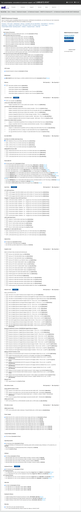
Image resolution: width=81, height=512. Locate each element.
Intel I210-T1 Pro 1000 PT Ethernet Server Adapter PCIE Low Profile (26, 294)
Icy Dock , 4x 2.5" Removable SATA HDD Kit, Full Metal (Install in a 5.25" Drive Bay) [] (31, 175)
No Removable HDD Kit (14, 163)
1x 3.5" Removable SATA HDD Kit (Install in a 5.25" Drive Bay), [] (25, 165)
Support (31, 7)
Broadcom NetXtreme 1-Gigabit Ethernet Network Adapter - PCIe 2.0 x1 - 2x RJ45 (29, 330)
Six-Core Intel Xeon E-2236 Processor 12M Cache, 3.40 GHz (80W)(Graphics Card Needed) (28, 52)
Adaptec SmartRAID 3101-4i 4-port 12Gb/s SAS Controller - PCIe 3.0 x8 (27, 104)
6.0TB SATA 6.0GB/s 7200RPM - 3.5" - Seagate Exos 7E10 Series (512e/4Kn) (29, 203)
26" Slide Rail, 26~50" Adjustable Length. (17, 489)
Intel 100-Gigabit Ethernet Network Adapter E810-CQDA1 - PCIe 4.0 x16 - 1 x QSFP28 (30, 322)
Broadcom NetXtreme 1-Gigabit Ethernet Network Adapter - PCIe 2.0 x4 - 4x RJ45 (29, 332)
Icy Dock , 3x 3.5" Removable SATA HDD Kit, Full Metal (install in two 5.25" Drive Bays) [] (31, 172)
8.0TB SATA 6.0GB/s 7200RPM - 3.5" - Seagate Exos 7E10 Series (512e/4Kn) (29, 205)
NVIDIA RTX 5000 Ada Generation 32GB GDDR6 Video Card (25, 283)
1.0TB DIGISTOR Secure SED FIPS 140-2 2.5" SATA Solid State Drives (27, 232)
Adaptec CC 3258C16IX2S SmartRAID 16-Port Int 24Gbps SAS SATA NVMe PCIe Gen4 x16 (32, 127)
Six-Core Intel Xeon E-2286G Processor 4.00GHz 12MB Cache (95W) (23, 64)
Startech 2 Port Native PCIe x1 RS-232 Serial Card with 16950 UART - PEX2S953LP (29, 390)
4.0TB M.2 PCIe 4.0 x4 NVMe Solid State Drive (22, 146)
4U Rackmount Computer (33, 11)
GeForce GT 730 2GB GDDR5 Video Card (21, 256)
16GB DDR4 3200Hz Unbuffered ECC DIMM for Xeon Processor (25, 91)
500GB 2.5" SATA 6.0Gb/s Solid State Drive (21, 221)
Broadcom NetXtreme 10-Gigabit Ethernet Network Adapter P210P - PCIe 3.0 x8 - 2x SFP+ (31, 336)
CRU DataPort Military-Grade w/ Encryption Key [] (23, 182)
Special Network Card (17, 381)
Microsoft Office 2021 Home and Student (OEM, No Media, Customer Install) (24, 457)
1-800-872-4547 (71, 49)
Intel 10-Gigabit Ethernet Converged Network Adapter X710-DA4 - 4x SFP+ (28, 310)
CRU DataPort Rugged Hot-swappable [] (19, 181)
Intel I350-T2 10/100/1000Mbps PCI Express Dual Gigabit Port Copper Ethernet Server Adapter (32, 296)
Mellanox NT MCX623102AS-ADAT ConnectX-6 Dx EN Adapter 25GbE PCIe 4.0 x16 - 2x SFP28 (32, 353)
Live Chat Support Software (68, 51)
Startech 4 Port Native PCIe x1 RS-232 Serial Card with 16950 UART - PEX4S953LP (30, 392)
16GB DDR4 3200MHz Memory (18, 87)
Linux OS (10, 449)
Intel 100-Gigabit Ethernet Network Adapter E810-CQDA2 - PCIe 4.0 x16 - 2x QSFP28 (30, 323)
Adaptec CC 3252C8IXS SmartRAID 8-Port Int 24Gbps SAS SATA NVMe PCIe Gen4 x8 (31, 122)
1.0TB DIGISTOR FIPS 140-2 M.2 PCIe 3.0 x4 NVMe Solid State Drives (27, 154)
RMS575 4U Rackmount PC (46, 11)
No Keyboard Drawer (13, 469)
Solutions (23, 7)
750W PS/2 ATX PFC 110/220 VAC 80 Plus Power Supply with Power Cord (23, 420)
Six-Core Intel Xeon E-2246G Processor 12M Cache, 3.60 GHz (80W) (23, 59)
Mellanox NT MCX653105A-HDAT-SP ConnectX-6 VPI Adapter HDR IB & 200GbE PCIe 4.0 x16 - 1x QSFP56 (32, 365)
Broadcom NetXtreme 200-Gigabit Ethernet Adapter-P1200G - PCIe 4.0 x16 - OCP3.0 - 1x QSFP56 (33, 345)
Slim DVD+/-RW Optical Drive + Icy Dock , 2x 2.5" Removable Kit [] (26, 169)
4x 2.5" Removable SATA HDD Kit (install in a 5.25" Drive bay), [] (25, 168)
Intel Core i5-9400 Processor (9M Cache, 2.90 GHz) (19, 38)
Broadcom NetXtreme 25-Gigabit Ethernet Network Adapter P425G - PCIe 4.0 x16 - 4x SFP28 (32, 340)
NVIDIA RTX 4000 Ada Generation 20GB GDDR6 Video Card (25, 279)
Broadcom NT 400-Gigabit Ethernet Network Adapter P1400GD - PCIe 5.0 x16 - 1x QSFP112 (32, 349)
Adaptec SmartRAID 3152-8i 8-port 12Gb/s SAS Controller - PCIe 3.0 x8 (27, 112)
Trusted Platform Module (7, 26)
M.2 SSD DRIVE (36, 23)
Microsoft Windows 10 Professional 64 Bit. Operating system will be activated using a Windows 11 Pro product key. (30, 445)
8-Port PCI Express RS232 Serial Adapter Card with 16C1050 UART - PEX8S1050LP (30, 397)
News (46, 7)
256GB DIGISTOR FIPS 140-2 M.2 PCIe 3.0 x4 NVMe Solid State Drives (27, 150)
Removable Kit (44, 23)
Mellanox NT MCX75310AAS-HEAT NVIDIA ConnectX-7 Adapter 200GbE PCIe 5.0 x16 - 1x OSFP (30, 368)
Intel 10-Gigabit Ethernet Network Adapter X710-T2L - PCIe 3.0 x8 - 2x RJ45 (28, 304)
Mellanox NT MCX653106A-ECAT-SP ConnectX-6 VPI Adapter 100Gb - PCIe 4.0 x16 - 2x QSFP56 (30, 363)
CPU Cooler (10, 23)
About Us (54, 7)
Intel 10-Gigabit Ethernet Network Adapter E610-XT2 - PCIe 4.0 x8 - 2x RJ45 (28, 312)
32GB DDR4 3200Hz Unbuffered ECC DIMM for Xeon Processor (26, 93)
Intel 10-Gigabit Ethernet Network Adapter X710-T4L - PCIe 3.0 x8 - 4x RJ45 (28, 306)
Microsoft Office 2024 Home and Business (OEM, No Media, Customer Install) (24, 462)
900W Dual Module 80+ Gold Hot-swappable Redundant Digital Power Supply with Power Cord (28, 429)
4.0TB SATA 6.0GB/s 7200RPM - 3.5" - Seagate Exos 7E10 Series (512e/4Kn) (29, 201)
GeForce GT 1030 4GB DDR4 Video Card (20, 258)
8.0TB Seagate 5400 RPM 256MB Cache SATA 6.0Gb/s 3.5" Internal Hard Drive (29, 196)
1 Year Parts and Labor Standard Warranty (14, 506)
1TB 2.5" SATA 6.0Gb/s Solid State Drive (20, 223)
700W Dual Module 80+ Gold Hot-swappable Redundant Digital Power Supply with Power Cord (28, 427)
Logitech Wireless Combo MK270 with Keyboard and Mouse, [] (24, 499)
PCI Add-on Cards (36, 25)
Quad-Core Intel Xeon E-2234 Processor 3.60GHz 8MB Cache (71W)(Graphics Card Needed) (28, 50)
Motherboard (16, 23)
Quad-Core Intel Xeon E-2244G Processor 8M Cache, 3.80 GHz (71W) (23, 58)
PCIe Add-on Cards (27, 25)
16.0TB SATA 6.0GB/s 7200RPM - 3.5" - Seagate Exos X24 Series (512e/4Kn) (29, 207)
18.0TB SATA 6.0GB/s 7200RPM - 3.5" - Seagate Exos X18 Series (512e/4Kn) (29, 209)
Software (24, 26)
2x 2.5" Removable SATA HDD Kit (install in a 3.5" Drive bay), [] (25, 166)
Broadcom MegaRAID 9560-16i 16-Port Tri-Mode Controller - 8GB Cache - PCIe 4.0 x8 (31, 118)
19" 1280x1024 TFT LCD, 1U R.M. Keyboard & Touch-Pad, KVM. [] (28, 478)
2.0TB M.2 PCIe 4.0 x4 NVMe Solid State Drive (22, 144)
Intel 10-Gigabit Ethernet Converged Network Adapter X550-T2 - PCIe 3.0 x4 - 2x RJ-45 (30, 302)
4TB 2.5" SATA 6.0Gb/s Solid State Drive (21, 227)
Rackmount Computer (21, 11)
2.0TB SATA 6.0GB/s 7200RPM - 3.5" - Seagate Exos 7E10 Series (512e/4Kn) (29, 199)
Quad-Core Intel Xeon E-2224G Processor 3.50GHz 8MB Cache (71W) (23, 55)
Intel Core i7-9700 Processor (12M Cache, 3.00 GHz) (19, 41)
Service (39, 7)
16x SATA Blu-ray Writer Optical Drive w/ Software (18, 244)
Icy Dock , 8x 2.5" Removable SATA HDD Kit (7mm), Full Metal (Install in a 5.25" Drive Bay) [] (32, 179)
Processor (4, 23)
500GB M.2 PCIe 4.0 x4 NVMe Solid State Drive (22, 141)
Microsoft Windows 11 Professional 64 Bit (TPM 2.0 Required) (21, 447)
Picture (47, 78)
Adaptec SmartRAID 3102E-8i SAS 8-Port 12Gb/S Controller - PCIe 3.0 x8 (28, 108)
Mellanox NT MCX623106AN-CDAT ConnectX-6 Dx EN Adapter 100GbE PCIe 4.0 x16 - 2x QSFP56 (30, 358)
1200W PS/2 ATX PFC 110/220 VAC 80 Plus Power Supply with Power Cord (24, 424)
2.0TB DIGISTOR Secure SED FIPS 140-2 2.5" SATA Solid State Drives (27, 234)
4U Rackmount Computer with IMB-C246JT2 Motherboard (66, 11)
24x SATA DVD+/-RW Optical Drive (15, 243)
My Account (70, 2)
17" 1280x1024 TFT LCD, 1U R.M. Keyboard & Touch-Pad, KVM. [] (28, 472)
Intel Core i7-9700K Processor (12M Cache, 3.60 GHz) (19, 42)
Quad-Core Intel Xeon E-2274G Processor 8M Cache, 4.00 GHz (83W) (23, 61)
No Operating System (14, 443)
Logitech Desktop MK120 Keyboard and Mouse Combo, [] (23, 496)
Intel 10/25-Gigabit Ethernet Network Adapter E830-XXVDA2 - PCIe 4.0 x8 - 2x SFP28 (30, 320)
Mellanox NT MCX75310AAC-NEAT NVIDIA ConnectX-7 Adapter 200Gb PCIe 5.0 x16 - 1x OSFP (31, 372)
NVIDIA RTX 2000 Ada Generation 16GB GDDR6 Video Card (25, 277)
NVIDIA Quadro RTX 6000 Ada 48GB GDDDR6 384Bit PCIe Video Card (27, 285)
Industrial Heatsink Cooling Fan (16, 71)
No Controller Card (15, 100)
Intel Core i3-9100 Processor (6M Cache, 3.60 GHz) (18, 36)
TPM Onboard (12, 436)
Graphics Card (12, 25)
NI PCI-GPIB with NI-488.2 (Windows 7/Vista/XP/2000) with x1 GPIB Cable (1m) (29, 410)
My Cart (76, 2)
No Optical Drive (12, 241)
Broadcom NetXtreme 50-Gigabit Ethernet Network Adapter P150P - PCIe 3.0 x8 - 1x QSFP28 (32, 342)
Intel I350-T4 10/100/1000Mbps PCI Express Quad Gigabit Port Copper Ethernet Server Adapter (32, 298)
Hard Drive (51, 23)
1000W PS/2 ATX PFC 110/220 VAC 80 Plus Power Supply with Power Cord (24, 423)
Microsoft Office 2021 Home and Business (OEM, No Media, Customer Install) (24, 459)
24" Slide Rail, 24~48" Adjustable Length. (17, 488)
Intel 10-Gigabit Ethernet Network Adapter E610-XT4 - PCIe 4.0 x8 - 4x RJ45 (28, 314)
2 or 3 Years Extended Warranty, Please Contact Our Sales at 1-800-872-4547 (21, 508)
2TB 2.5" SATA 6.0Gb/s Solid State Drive (20, 225)
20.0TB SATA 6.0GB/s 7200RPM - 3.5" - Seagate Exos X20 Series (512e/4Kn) (29, 211)
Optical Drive (4, 25)
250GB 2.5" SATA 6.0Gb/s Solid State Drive (21, 219)
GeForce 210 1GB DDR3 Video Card (19, 254)
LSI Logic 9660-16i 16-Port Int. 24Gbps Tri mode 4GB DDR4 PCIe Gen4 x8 (28, 129)
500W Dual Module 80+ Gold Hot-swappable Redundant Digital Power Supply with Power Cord (28, 426)
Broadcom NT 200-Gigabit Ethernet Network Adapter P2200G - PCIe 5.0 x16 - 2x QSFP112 (32, 347)
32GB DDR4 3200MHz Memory (18, 89)
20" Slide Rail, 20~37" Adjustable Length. (17, 486)
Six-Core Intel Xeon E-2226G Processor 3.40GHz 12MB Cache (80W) (23, 56)
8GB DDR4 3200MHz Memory (18, 85)
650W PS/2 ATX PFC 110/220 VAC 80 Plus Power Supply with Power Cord (23, 418)
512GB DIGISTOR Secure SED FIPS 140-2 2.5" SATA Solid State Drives (27, 230)
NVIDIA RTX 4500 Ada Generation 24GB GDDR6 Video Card (25, 281)
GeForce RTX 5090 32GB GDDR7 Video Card (22, 269)
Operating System (17, 26)
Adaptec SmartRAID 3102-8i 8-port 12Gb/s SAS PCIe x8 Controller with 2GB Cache (30, 110)
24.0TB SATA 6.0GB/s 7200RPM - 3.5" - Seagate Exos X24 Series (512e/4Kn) (29, 215)
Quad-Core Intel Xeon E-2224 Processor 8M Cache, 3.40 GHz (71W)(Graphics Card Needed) (28, 48)
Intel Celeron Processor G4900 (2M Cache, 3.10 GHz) (21, 33)
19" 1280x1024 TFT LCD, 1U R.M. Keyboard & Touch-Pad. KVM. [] (29, 476)
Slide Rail (38, 26)
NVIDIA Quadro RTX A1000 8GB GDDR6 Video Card (23, 273)
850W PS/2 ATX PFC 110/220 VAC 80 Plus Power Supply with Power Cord (23, 421)
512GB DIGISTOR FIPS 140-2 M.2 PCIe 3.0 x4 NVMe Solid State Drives (27, 152)
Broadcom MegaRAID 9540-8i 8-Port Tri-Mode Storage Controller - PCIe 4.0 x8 (28, 114)
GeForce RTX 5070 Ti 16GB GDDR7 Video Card (22, 265)
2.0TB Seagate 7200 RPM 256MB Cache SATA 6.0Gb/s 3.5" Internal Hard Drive (29, 192)
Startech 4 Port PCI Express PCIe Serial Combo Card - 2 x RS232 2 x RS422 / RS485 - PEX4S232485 (31, 395)
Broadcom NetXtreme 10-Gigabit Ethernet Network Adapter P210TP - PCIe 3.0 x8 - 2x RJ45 (31, 334)
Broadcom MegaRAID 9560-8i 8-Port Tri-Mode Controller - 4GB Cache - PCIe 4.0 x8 (30, 116)
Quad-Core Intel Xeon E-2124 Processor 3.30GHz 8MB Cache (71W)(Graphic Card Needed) (28, 47)
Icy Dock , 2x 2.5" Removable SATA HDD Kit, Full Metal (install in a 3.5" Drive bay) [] (30, 174)
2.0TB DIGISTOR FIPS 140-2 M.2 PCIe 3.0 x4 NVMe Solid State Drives (27, 156)
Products (13, 7)
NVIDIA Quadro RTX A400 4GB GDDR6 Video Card (23, 271)
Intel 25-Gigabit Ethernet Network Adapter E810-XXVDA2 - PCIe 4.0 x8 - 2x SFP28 (29, 316)
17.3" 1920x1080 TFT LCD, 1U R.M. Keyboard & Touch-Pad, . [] (28, 473)
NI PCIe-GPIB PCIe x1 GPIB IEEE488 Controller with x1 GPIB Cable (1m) (28, 400)
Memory (22, 23)
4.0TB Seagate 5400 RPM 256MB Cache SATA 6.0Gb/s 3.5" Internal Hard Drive (29, 194)
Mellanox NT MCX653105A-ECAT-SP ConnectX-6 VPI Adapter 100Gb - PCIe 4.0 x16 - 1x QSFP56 (32, 360)
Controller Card (29, 23)
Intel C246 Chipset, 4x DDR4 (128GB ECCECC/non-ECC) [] (27, 78)
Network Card (18, 25)
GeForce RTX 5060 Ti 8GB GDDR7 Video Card (22, 262)
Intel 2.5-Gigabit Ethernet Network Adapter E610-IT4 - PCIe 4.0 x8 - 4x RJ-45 (28, 300)
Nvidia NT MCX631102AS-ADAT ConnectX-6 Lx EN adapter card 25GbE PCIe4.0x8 (30, 355)
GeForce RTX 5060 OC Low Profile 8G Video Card (22, 260)
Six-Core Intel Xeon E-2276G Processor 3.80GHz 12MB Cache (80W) (23, 62)
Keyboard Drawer (31, 26)
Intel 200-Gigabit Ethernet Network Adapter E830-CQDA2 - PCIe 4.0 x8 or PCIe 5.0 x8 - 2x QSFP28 (30, 326)
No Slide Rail (12, 485)
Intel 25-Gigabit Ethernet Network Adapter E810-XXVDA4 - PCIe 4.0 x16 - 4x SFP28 (30, 318)
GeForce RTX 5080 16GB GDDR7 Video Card (22, 267)
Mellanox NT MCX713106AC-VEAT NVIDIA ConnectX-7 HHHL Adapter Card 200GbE (30, 370)
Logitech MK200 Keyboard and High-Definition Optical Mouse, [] (25, 498)
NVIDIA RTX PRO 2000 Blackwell (19, 275)
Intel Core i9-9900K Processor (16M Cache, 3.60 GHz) (19, 44)
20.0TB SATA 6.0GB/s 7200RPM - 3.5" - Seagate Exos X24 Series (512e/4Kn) (29, 213)
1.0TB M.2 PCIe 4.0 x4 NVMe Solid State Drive (22, 142)
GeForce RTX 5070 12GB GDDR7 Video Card (21, 264)
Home (8, 11)
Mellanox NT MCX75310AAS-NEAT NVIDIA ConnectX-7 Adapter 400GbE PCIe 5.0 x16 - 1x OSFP (30, 377)
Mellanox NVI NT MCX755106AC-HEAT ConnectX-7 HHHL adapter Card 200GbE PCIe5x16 (32, 374)
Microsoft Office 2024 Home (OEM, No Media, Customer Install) (21, 460)
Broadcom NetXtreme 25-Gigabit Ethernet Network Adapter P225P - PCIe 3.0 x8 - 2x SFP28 (31, 338)
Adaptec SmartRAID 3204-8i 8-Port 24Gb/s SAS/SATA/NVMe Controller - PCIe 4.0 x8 (30, 124)
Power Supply (44, 25)
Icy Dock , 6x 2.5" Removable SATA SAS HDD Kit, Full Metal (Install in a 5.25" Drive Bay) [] (30, 178)
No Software (12, 456)
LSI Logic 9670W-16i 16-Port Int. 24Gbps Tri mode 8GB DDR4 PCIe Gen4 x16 (29, 131)
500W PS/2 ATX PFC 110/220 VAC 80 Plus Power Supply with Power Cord (25, 417)
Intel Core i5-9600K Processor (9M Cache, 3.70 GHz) (19, 39)
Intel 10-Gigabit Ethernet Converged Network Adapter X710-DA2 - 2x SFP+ (28, 308)
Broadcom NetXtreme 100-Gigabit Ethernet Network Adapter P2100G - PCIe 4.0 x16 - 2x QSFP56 (33, 343)
